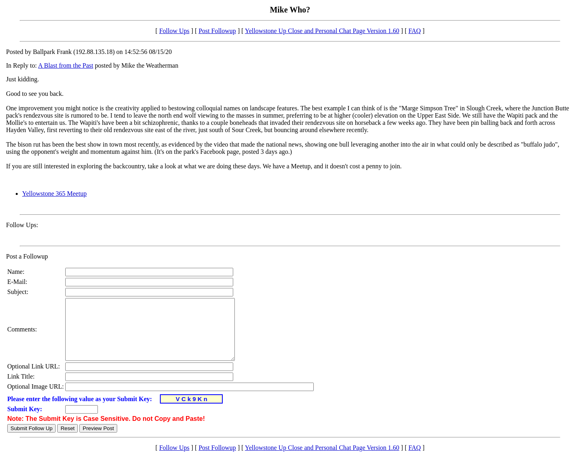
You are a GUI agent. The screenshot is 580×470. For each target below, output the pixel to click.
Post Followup (217, 30)
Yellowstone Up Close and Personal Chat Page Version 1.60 (322, 30)
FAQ (414, 30)
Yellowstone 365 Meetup (54, 193)
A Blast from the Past (65, 65)
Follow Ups (174, 30)
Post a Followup (27, 256)
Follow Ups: (22, 225)
